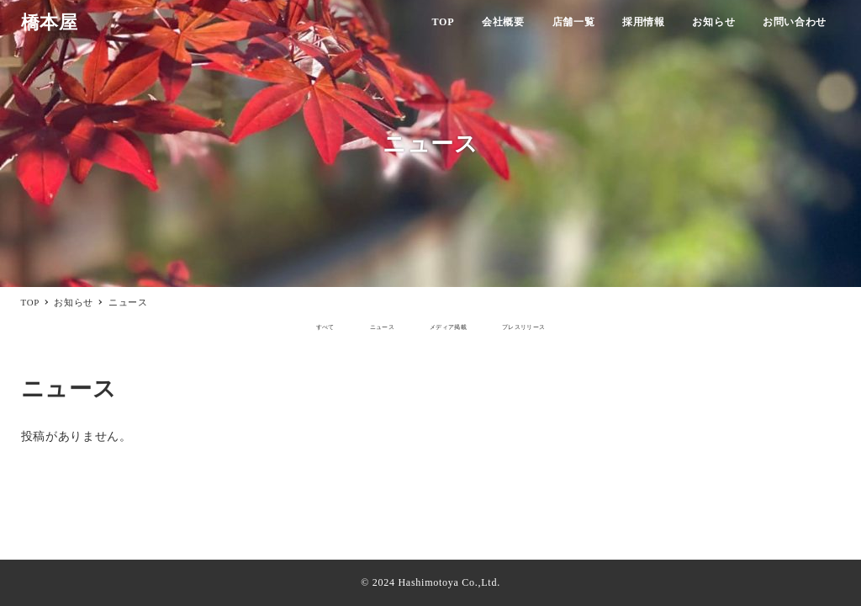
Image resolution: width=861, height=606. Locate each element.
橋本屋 (49, 23)
